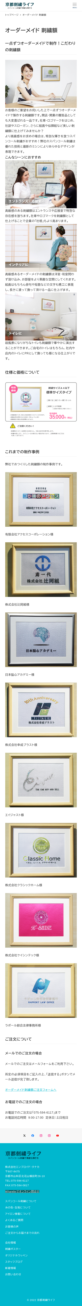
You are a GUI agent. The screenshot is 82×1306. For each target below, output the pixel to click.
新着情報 (10, 1268)
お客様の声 (12, 1226)
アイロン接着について (18, 1213)
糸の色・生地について (18, 1207)
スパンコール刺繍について (21, 1201)
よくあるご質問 (14, 1220)
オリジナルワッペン (16, 1255)
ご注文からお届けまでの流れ (22, 1233)
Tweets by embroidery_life (21, 1284)
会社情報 (10, 1242)
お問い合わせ (13, 1274)
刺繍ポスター (13, 1249)
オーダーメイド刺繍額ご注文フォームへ (30, 1089)
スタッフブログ (14, 1261)
